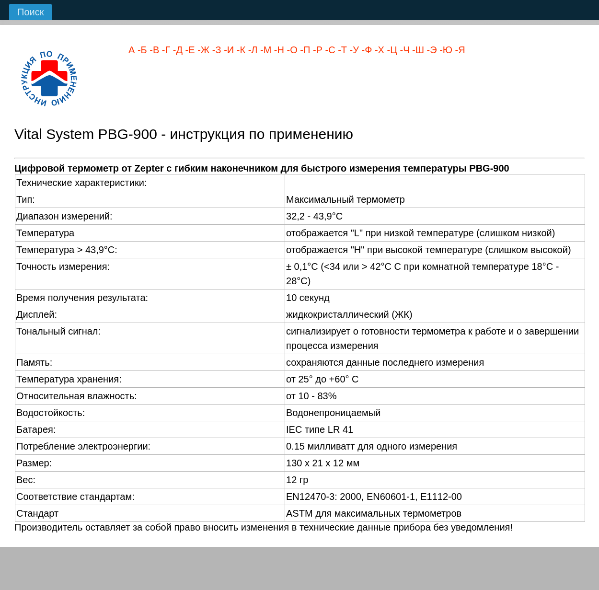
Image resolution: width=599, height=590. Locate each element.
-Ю (444, 50)
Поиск (30, 12)
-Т (341, 50)
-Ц (390, 50)
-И (227, 50)
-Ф (365, 50)
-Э (430, 50)
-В (153, 50)
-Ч (403, 50)
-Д (176, 50)
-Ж (202, 50)
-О (291, 50)
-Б (141, 50)
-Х (378, 50)
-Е (189, 50)
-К (239, 50)
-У (353, 50)
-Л (251, 50)
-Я (458, 50)
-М (264, 50)
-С (329, 50)
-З (215, 50)
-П (304, 50)
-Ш (417, 50)
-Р (316, 50)
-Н (277, 50)
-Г (164, 50)
